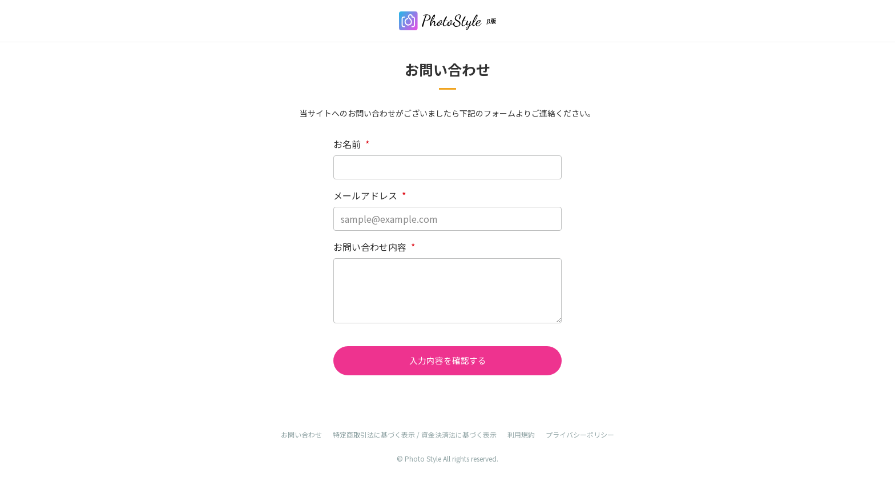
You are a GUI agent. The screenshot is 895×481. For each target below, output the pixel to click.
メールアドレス (369, 195)
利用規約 (521, 435)
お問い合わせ (301, 435)
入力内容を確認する (447, 361)
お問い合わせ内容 (374, 247)
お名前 (351, 144)
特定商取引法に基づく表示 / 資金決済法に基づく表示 (415, 435)
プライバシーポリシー (580, 435)
